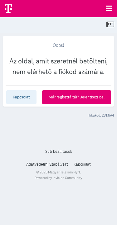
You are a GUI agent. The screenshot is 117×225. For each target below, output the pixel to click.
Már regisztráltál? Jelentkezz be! (77, 97)
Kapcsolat (21, 97)
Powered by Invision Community (58, 178)
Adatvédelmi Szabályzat (47, 164)
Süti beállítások (58, 151)
